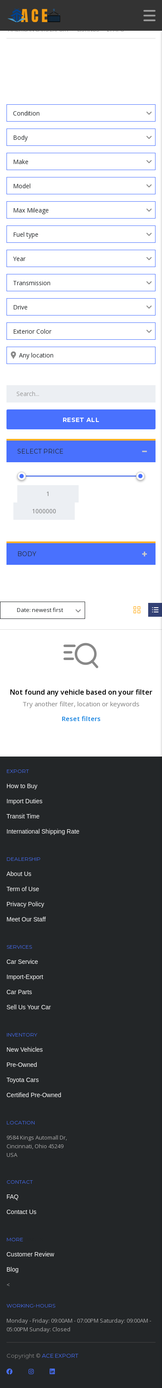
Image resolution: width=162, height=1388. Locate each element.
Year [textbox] (19, 258)
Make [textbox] (21, 162)
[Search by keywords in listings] (81, 394)
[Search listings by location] (81, 355)
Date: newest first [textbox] (40, 610)
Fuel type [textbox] (25, 234)
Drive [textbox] (20, 307)
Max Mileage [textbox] (31, 210)
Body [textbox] (20, 137)
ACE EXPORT (60, 1355)
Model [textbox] (22, 186)
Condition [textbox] (26, 113)
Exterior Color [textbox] (32, 331)
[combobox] (81, 113)
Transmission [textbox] (32, 283)
